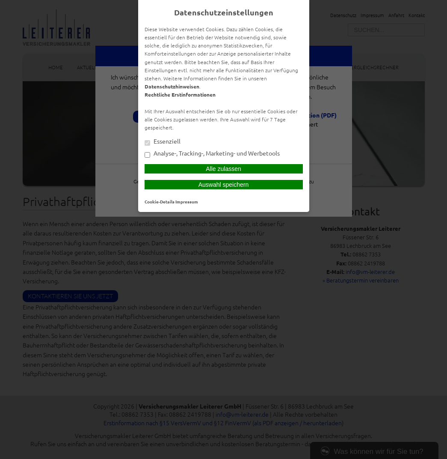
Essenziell (163, 142)
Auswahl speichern (223, 184)
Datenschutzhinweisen (172, 86)
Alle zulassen (223, 168)
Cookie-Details (160, 201)
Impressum (186, 201)
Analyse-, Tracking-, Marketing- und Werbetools (212, 154)
